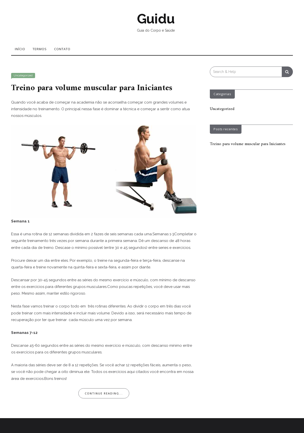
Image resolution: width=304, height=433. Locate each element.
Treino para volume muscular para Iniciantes (93, 88)
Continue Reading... (104, 393)
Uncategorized (23, 75)
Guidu (156, 19)
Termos (40, 49)
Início (20, 49)
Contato (62, 49)
